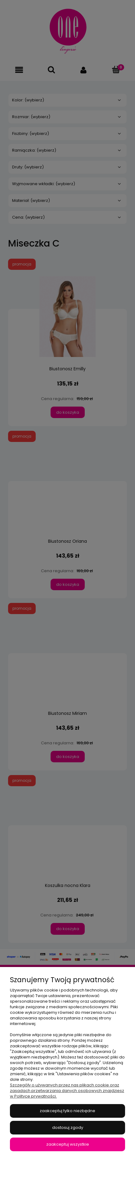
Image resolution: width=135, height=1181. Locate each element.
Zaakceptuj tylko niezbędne (67, 1111)
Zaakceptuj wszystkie (67, 1144)
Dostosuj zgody (67, 1127)
